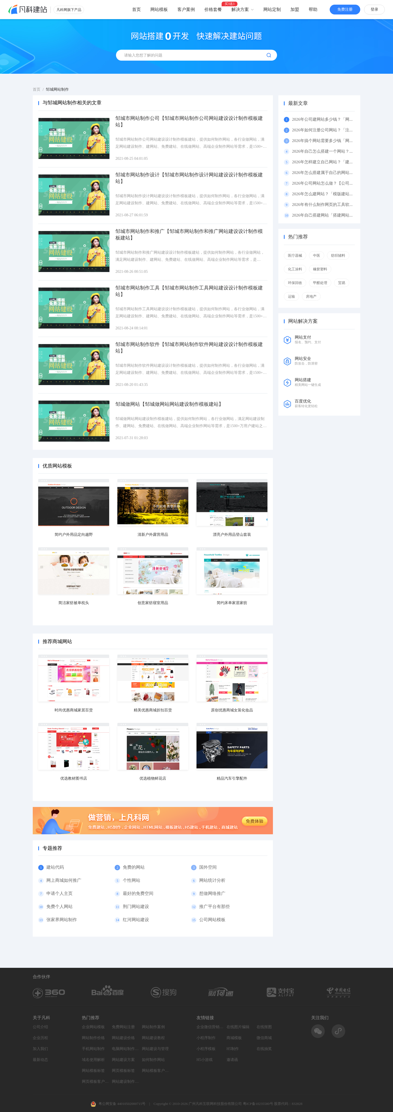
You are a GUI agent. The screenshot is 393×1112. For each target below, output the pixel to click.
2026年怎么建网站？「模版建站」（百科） (331, 194)
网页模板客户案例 (95, 1082)
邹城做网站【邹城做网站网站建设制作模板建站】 (169, 404)
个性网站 (131, 880)
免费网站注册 (123, 1027)
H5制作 (233, 1049)
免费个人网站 (59, 906)
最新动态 (40, 1060)
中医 (316, 255)
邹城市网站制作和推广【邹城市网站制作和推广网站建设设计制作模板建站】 (189, 235)
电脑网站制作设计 (125, 1049)
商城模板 (234, 1038)
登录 (374, 9)
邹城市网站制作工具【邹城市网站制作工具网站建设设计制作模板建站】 (189, 291)
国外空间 (208, 867)
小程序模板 (206, 1049)
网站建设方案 (123, 1060)
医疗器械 (295, 255)
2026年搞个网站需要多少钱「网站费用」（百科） (337, 140)
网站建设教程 (153, 1038)
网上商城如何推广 (63, 880)
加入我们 (40, 1049)
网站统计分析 (212, 880)
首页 (136, 9)
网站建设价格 (123, 1038)
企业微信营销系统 (210, 1027)
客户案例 (186, 9)
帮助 (313, 9)
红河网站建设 (136, 919)
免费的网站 (134, 867)
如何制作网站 (153, 1060)
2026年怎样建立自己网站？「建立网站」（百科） (337, 162)
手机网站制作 (93, 1049)
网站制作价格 (93, 1038)
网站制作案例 (153, 1027)
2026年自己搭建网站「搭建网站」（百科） (331, 215)
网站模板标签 (93, 1071)
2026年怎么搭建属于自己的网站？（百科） (331, 172)
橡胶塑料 (320, 269)
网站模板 (159, 9)
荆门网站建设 (136, 906)
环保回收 (295, 283)
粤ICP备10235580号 (258, 1104)
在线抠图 (264, 1027)
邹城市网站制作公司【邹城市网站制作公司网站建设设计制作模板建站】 (189, 122)
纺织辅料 (338, 255)
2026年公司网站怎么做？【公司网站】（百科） (335, 183)
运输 (291, 296)
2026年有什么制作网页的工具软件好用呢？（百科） (339, 204)
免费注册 (345, 9)
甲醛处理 (320, 283)
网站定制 (272, 9)
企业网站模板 (93, 1027)
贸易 (341, 283)
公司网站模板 (212, 919)
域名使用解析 (93, 1060)
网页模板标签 (123, 1071)
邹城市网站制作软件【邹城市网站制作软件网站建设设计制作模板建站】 (189, 348)
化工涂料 (295, 269)
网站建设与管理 (155, 1049)
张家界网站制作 (61, 919)
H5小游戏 (204, 1060)
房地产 (311, 296)
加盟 (294, 9)
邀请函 (232, 1060)
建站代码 (55, 867)
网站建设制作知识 (125, 1082)
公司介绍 (40, 1027)
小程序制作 (206, 1038)
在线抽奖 (264, 1049)
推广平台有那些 (214, 906)
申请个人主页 (59, 893)
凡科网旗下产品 (68, 10)
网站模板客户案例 (155, 1071)
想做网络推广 (212, 893)
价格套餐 (213, 9)
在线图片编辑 (238, 1027)
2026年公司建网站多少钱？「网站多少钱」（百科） (339, 119)
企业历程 (40, 1038)
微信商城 (264, 1038)
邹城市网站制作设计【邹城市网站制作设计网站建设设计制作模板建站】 (189, 178)
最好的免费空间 (138, 893)
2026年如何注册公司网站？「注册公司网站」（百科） (341, 130)
